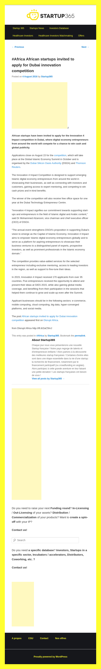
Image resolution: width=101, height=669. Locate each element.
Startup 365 (18, 28)
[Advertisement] (39, 105)
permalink (80, 335)
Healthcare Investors (23, 35)
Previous (18, 47)
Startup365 (47, 76)
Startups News (37, 28)
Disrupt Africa (51, 320)
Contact (44, 638)
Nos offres (60, 638)
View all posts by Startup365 (48, 378)
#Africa (40, 335)
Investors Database (59, 28)
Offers (81, 35)
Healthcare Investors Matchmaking (55, 35)
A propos (16, 638)
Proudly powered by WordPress (50, 656)
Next (85, 47)
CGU (30, 638)
